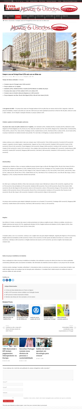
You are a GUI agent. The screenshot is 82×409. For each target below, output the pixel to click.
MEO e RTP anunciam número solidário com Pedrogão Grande (22, 292)
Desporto (58, 16)
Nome (4, 382)
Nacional (21, 76)
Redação (10, 76)
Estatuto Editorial (33, 1)
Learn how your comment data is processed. (35, 405)
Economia (18, 17)
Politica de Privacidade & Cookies (70, 1)
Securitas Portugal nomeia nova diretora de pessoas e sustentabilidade (27, 353)
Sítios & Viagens (40, 16)
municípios (31, 16)
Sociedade (25, 16)
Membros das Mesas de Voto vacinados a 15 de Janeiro (20, 296)
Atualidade (11, 16)
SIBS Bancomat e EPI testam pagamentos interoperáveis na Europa (10, 353)
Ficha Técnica (42, 1)
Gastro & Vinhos (49, 16)
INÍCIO (5, 16)
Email (4, 387)
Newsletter (65, 16)
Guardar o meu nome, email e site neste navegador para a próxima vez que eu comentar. (47, 398)
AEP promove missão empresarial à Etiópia (17, 294)
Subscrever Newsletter (51, 1)
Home (5, 20)
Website (5, 392)
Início (27, 1)
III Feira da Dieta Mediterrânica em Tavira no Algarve (20, 290)
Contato (59, 1)
